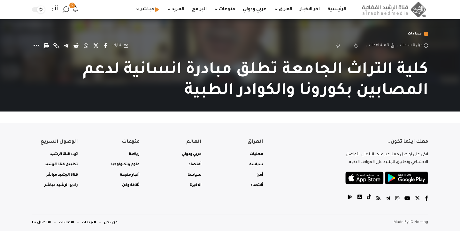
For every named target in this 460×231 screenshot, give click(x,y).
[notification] (75, 9)
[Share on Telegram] (66, 46)
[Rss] (378, 199)
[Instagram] (397, 199)
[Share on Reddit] (76, 46)
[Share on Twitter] (95, 46)
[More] (36, 46)
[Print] (46, 46)
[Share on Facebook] (105, 46)
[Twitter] (417, 199)
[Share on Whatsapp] (85, 46)
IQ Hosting (419, 222)
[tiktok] (369, 199)
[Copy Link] (56, 46)
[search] (66, 9)
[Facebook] (426, 199)
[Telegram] (388, 199)
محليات (414, 34)
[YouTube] (407, 199)
